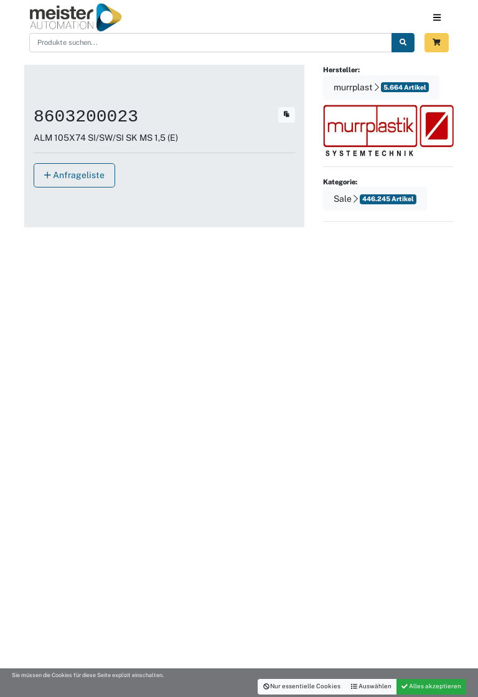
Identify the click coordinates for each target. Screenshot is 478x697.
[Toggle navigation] (437, 17)
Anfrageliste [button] (74, 175)
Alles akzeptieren (431, 686)
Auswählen (371, 686)
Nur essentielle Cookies (302, 686)
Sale (375, 199)
